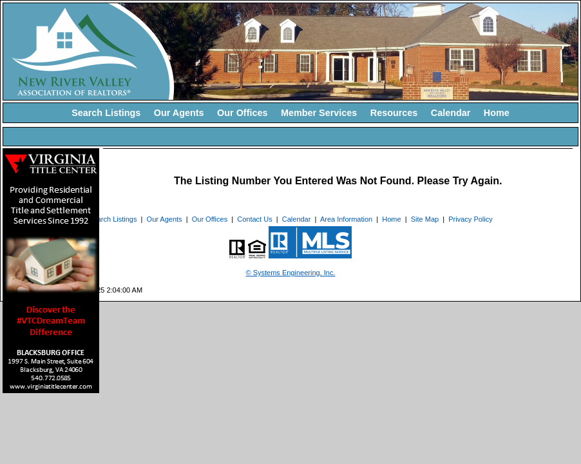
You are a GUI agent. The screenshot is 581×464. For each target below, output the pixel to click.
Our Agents (179, 113)
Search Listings (105, 113)
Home (497, 113)
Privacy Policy (470, 219)
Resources (394, 113)
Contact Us (254, 219)
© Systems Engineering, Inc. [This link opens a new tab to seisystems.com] (291, 272)
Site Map (425, 219)
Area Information (346, 219)
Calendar (451, 113)
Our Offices (242, 113)
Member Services (319, 113)
